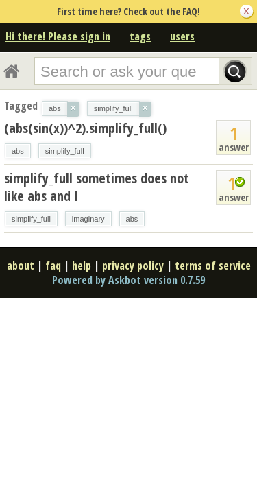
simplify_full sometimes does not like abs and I (96, 187)
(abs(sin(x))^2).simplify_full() (85, 128)
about (20, 265)
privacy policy (133, 265)
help (81, 265)
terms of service (213, 265)
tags (140, 36)
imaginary (88, 219)
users (182, 36)
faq (53, 265)
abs (18, 151)
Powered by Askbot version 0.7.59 (128, 279)
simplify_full (64, 151)
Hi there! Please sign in (57, 36)
